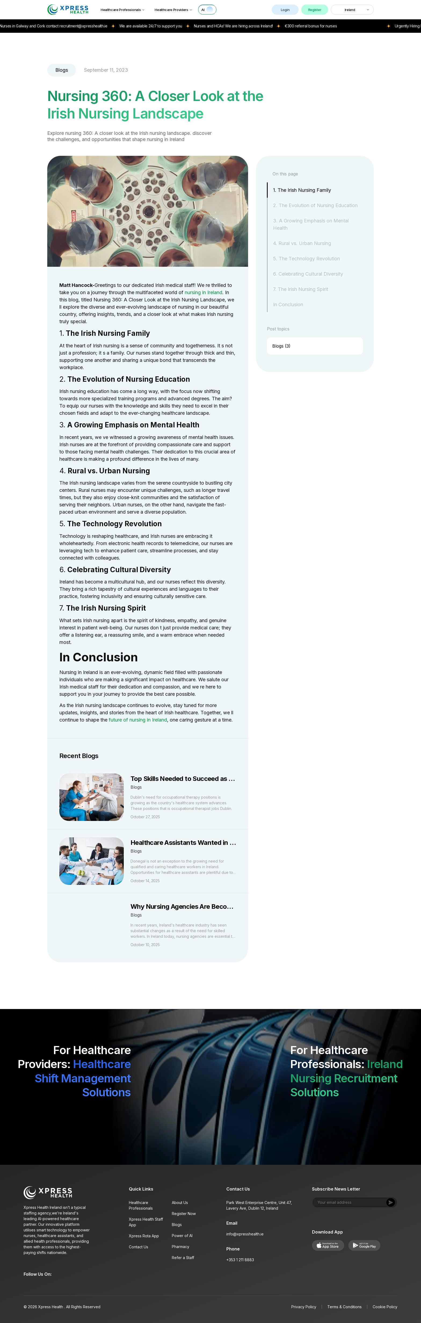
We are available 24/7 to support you (167, 26)
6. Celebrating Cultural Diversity (308, 274)
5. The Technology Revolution (306, 258)
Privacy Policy (303, 1306)
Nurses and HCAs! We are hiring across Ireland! (250, 26)
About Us (180, 1202)
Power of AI (182, 1235)
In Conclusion (288, 304)
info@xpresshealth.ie (245, 1234)
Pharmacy (180, 1246)
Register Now (184, 1213)
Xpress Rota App (144, 1236)
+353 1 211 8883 (240, 1259)
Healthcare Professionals (123, 10)
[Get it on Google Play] (118, 1116)
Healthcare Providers (174, 10)
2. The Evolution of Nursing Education (315, 205)
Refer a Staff (183, 1257)
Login (285, 10)
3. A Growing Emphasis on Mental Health (311, 224)
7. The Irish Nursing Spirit (300, 289)
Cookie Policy (385, 1306)
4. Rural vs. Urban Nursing (302, 243)
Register (314, 10)
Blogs (177, 1224)
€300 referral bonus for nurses (328, 26)
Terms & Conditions (344, 1306)
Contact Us (138, 1247)
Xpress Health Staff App (146, 1222)
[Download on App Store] (74, 1116)
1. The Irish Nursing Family (302, 190)
